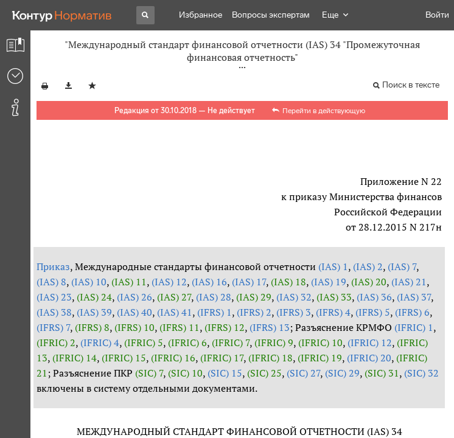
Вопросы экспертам (271, 15)
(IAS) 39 (94, 312)
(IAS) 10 (89, 281)
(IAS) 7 (402, 266)
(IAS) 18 (288, 281)
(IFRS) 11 (179, 327)
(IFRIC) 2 (56, 342)
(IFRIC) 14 (74, 357)
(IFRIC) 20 (369, 357)
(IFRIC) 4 (99, 342)
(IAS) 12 (169, 281)
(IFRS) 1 (214, 312)
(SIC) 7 (149, 373)
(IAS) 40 (134, 312)
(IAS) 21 (409, 281)
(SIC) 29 (342, 373)
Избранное (200, 15)
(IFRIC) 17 (221, 357)
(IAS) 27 (174, 297)
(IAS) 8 (51, 281)
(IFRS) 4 (333, 312)
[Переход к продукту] (62, 15)
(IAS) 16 (209, 281)
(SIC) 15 (225, 373)
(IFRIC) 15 (124, 357)
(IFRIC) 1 (413, 327)
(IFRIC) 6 (187, 342)
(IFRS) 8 (92, 327)
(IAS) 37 (414, 297)
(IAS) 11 (129, 281)
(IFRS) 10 (134, 327)
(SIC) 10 (185, 373)
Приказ (53, 266)
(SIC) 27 (303, 373)
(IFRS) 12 (224, 327)
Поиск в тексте (410, 85)
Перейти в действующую (323, 110)
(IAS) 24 (94, 297)
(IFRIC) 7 (231, 342)
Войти (437, 15)
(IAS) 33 (334, 297)
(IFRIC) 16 (173, 357)
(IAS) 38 (54, 312)
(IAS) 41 (174, 312)
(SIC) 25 (264, 373)
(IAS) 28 (213, 297)
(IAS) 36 (374, 297)
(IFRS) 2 (254, 312)
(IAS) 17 (249, 281)
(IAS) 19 (328, 281)
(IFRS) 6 (412, 312)
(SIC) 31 (382, 373)
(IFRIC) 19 (320, 357)
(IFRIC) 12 (369, 342)
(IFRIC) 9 (273, 342)
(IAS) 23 (54, 297)
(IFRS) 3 (293, 312)
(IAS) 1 (333, 266)
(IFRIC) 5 (143, 342)
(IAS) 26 (134, 297)
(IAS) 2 (368, 266)
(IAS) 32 (294, 297)
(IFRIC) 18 (270, 357)
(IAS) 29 (253, 297)
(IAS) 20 (368, 281)
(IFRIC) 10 (320, 342)
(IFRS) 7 (53, 327)
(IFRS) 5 (372, 312)
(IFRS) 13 (270, 327)
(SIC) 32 (421, 373)
